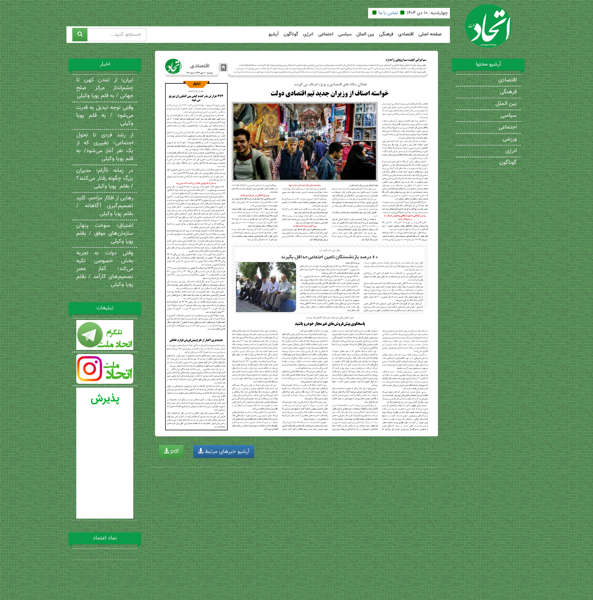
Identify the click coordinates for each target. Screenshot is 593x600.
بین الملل (365, 34)
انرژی (308, 34)
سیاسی (345, 34)
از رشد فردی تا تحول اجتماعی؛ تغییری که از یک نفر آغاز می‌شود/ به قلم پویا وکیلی (104, 147)
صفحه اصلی (430, 34)
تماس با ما (388, 13)
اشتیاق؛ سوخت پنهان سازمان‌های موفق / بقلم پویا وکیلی (104, 233)
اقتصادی (406, 34)
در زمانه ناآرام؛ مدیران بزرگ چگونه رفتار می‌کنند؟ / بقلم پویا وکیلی (104, 178)
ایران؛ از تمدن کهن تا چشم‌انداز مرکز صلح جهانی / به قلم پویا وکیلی (104, 88)
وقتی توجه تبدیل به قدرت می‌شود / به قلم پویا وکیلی (104, 115)
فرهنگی (386, 34)
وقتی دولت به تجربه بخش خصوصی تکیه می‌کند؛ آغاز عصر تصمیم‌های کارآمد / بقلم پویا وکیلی (104, 269)
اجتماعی (325, 34)
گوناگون (291, 34)
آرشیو (274, 34)
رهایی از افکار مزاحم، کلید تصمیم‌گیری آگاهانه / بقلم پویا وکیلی (104, 206)
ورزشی (510, 139)
